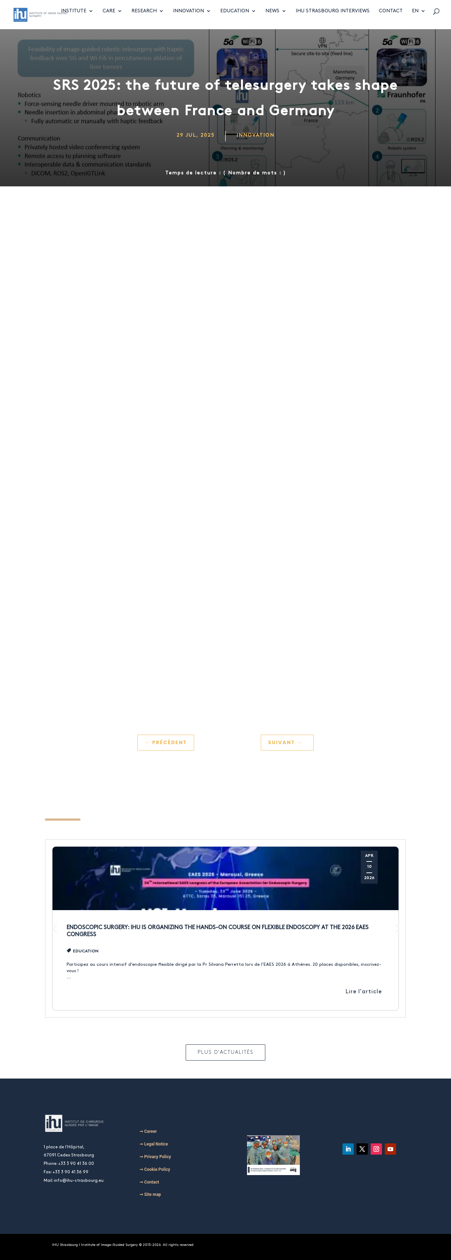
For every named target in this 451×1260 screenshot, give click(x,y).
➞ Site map (150, 1194)
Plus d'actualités (226, 1052)
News (272, 18)
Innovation (188, 18)
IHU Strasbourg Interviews (333, 18)
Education (234, 18)
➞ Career (148, 1131)
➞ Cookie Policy (155, 1169)
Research (144, 18)
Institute (73, 18)
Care (109, 18)
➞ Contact (149, 1182)
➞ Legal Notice (154, 1144)
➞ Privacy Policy (155, 1156)
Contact (391, 18)
